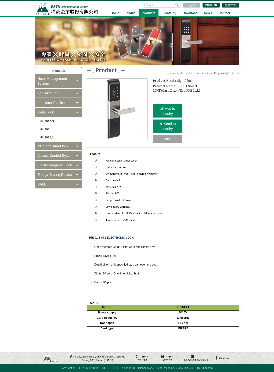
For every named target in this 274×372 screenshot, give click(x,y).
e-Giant (126, 368)
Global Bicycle (184, 368)
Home (115, 13)
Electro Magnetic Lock (54, 165)
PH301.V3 (47, 121)
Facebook (224, 358)
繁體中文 (230, 5)
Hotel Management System (52, 81)
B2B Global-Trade (143, 368)
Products (148, 13)
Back (167, 139)
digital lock (45, 112)
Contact (224, 13)
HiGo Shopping (203, 368)
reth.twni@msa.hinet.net (196, 359)
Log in (192, 5)
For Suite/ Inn (47, 93)
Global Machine (164, 368)
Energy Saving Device (54, 175)
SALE (41, 184)
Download (190, 13)
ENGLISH (211, 5)
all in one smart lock (52, 146)
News (208, 13)
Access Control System (55, 156)
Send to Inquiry (167, 126)
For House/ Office (51, 103)
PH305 (44, 129)
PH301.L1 (47, 137)
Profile (130, 13)
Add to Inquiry (167, 111)
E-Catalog (169, 13)
